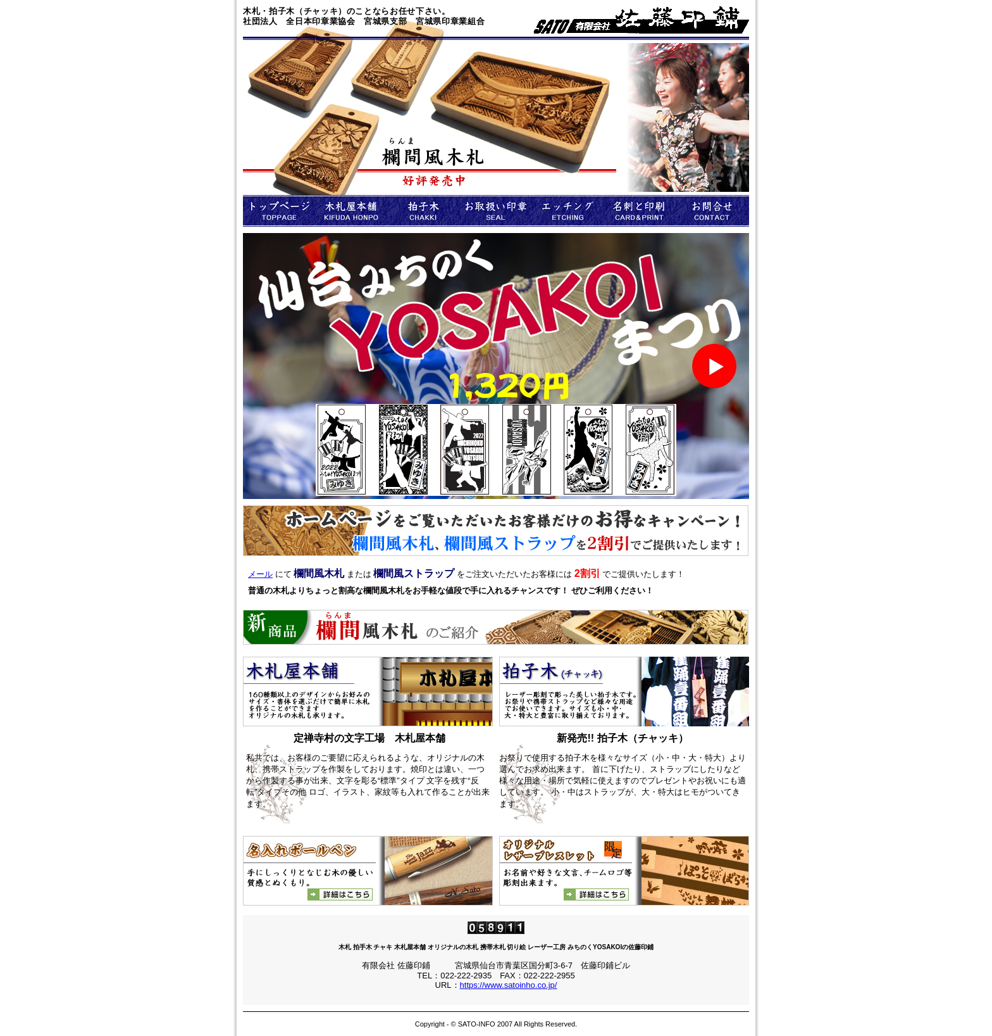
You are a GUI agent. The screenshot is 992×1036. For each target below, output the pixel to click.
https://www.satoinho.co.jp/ (508, 985)
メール (260, 574)
